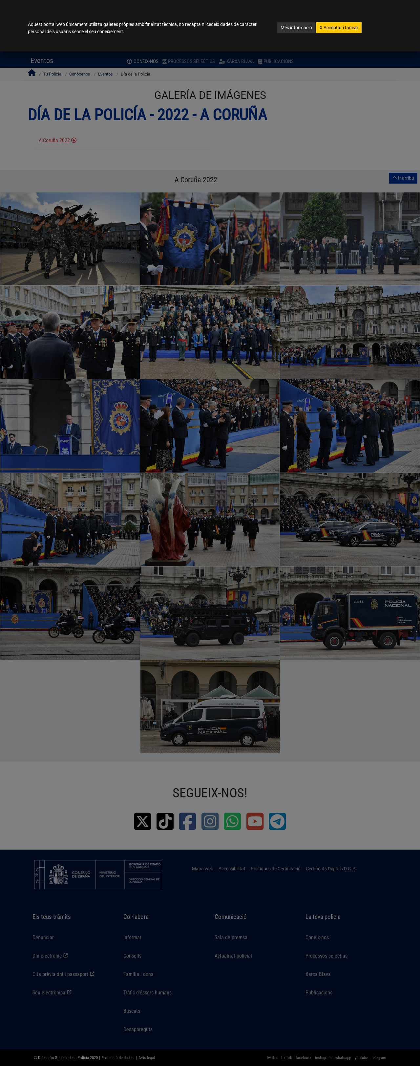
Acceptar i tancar (339, 27)
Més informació (296, 27)
